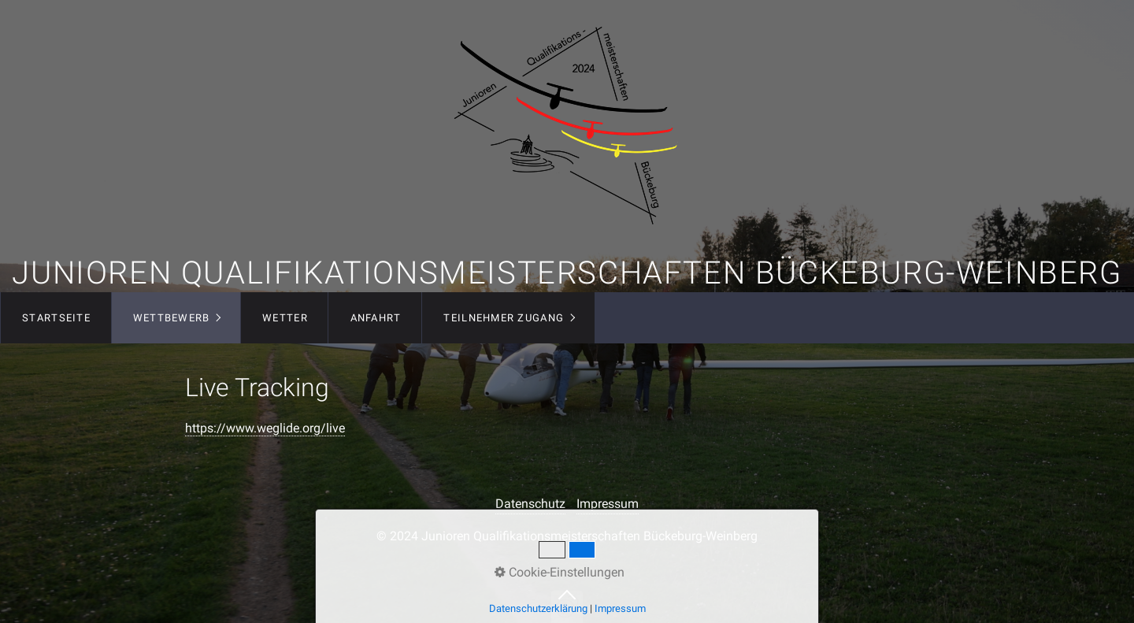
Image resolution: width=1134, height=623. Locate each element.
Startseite (56, 318)
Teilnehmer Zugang (503, 318)
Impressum (607, 503)
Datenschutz (530, 503)
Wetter (285, 318)
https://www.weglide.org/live (265, 428)
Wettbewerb (171, 318)
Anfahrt (376, 318)
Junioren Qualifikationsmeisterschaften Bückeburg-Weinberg (566, 272)
